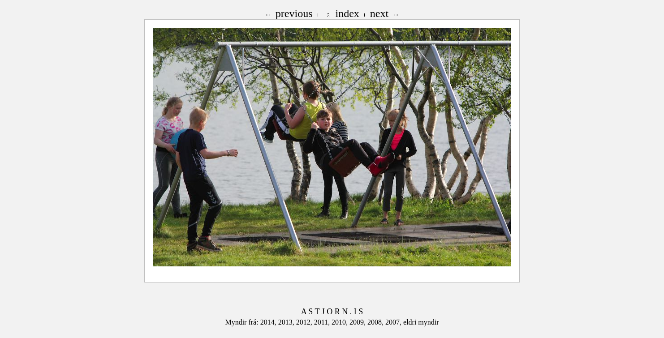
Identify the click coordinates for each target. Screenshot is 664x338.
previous (294, 13)
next (379, 13)
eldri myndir (421, 322)
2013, (287, 322)
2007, (394, 322)
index (347, 13)
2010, (340, 322)
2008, (376, 322)
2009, (358, 322)
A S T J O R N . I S (332, 311)
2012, (305, 322)
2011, (323, 322)
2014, (269, 322)
